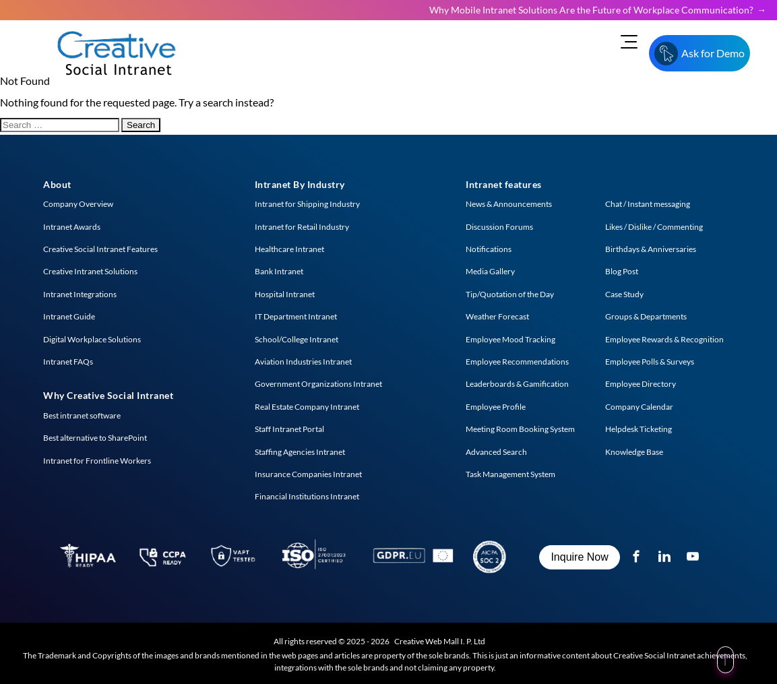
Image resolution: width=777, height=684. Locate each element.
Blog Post (621, 271)
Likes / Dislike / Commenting (654, 227)
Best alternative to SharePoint (95, 438)
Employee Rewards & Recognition (664, 339)
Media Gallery (490, 271)
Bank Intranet (279, 271)
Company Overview (78, 204)
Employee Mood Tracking (510, 339)
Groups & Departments (646, 316)
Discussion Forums (499, 227)
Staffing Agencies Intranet (300, 452)
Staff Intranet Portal (289, 429)
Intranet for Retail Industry (302, 227)
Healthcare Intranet (289, 249)
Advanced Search (496, 452)
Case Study (624, 294)
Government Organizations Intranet (318, 384)
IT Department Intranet (296, 316)
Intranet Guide (69, 316)
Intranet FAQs (68, 361)
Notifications (488, 249)
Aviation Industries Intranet (303, 361)
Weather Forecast (497, 316)
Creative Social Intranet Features (100, 249)
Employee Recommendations (517, 361)
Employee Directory (640, 384)
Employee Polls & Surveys (649, 361)
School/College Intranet (296, 339)
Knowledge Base (634, 452)
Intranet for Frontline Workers (97, 461)
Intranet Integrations (80, 294)
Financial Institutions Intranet (307, 496)
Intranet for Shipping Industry (307, 204)
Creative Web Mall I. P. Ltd (439, 641)
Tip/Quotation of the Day (510, 294)
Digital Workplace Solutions (92, 339)
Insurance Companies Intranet (308, 474)
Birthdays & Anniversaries (650, 249)
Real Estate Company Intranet (307, 407)
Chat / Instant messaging (647, 204)
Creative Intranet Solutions (90, 271)
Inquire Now (579, 557)
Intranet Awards (71, 227)
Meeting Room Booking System (520, 429)
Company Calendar (639, 407)
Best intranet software (82, 415)
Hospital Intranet (285, 294)
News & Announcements (509, 204)
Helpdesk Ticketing (638, 429)
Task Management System (510, 474)
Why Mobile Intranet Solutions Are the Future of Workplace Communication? (591, 9)
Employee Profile (496, 407)
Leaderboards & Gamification (517, 384)
